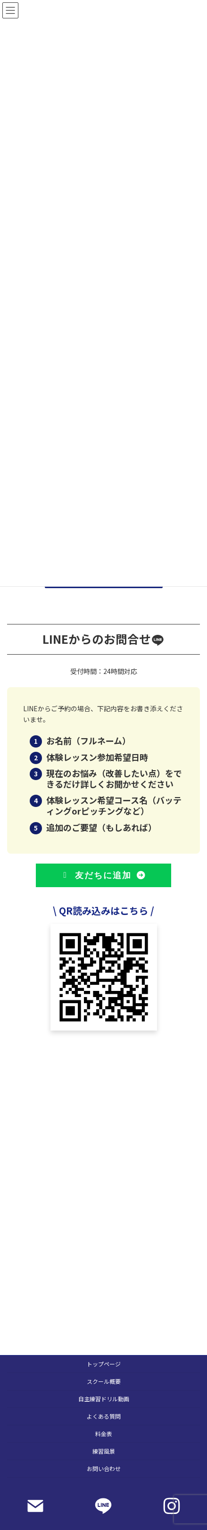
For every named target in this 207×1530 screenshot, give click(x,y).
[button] (103, 875)
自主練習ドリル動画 (103, 1399)
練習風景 (103, 1451)
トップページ (104, 1364)
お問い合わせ (104, 1468)
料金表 (103, 1434)
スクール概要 (104, 1381)
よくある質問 (104, 1416)
